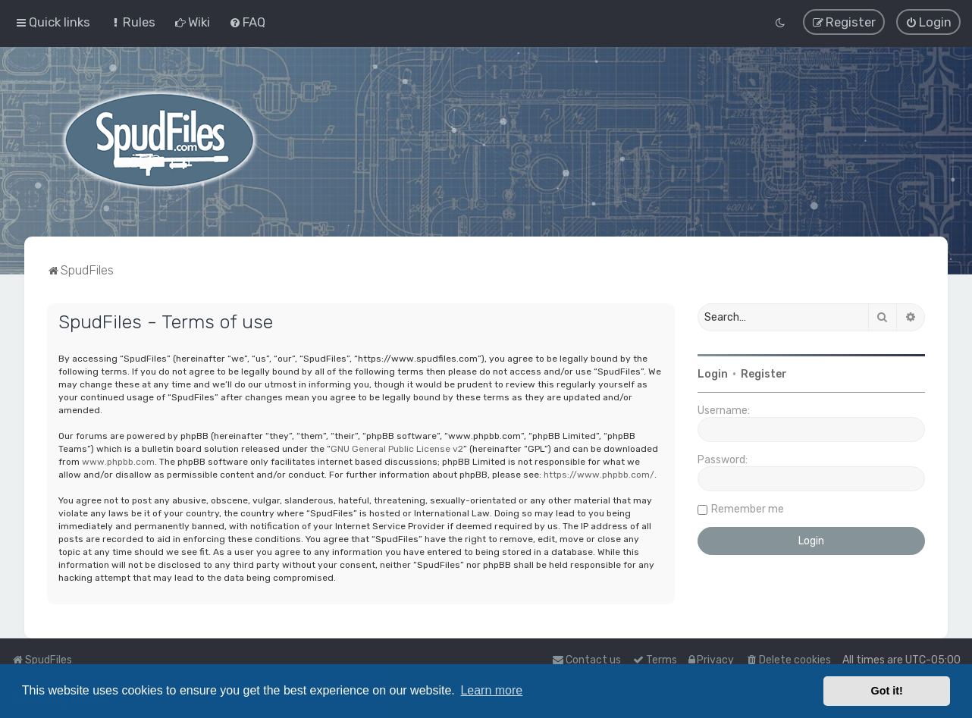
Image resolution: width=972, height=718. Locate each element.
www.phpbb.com (118, 461)
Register (764, 374)
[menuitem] (132, 22)
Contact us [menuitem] (586, 660)
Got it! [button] (887, 691)
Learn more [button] (491, 690)
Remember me (747, 509)
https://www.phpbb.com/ (599, 474)
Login (713, 374)
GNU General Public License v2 (397, 448)
